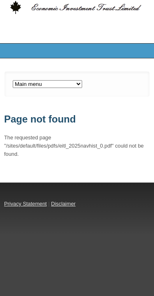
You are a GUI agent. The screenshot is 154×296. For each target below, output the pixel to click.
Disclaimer (63, 204)
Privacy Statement (25, 204)
